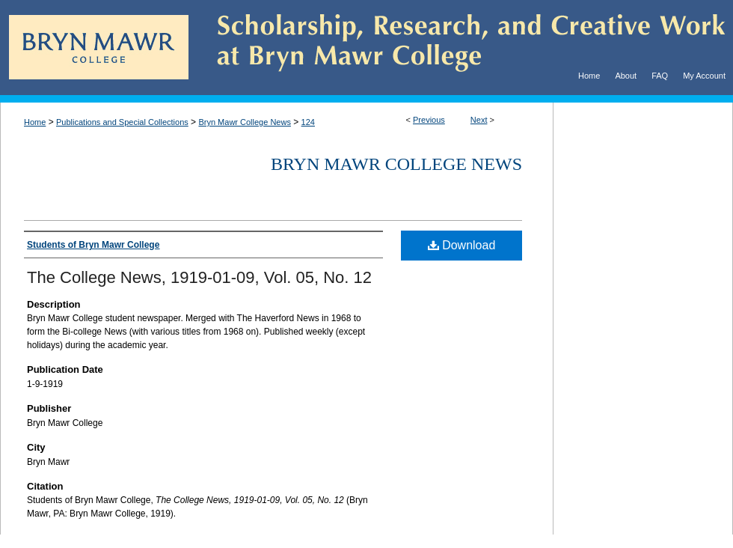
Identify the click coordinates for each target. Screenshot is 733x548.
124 (308, 122)
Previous (429, 119)
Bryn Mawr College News (244, 122)
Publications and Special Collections (122, 122)
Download (462, 245)
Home (35, 122)
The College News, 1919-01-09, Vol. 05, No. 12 (199, 277)
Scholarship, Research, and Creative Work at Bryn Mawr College (460, 47)
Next (479, 119)
